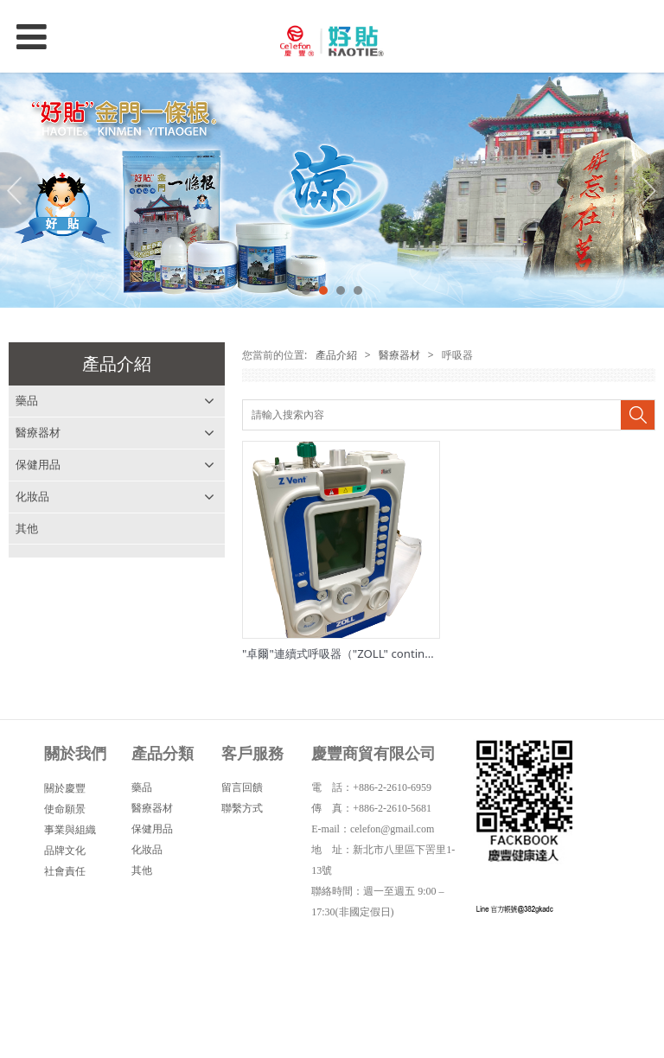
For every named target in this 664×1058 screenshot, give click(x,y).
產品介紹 (334, 354)
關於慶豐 (65, 788)
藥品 (27, 400)
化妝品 (32, 496)
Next (640, 190)
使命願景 (65, 808)
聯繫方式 (242, 807)
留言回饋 (242, 787)
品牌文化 (65, 850)
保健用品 (38, 464)
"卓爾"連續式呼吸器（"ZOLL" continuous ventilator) (375, 653)
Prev (23, 190)
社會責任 (65, 871)
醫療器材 (38, 432)
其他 (27, 528)
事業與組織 (70, 829)
